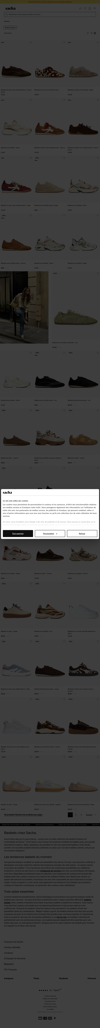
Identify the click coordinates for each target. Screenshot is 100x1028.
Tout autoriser (18, 533)
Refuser (82, 533)
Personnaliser (50, 533)
